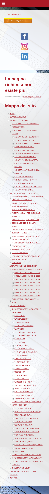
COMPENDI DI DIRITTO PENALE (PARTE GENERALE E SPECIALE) (27, 198)
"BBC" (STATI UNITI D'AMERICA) (27, 428)
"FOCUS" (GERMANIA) (23, 422)
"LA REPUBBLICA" (21, 319)
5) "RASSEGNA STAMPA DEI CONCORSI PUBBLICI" (27, 463)
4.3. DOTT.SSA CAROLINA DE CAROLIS (26, 165)
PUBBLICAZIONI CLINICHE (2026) (27, 273)
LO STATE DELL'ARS (20, 253)
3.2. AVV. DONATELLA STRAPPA (27, 153)
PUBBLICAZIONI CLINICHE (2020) (27, 293)
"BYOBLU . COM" (21, 375)
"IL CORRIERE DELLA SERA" (26, 332)
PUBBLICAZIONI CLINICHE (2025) (27, 276)
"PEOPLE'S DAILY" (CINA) (24, 435)
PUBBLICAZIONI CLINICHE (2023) (27, 283)
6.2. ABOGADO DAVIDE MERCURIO (28, 187)
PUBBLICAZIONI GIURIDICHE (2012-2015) (26, 300)
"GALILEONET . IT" (22, 379)
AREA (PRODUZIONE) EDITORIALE (23, 193)
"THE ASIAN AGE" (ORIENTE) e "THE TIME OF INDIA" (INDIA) (29, 439)
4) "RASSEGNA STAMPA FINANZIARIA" (27, 458)
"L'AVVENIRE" (20, 329)
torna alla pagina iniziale (32, 97)
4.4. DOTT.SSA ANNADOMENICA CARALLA (27, 171)
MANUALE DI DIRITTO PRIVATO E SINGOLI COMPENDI (25, 204)
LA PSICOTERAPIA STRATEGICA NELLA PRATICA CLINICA (27, 257)
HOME (12, 114)
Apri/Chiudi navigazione (24, 3)
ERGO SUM (16, 263)
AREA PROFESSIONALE (19, 120)
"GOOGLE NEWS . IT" (23, 359)
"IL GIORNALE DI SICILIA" (24, 349)
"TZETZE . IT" (20, 372)
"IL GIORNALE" (20, 342)
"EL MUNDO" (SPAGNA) (24, 425)
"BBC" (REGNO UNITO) (23, 415)
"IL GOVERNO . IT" (22, 362)
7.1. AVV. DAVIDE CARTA (24, 190)
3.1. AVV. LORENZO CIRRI (24, 150)
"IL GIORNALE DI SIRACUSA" (26, 352)
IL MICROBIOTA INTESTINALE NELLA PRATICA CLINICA (26, 244)
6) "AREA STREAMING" (21, 468)
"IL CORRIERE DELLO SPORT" (26, 336)
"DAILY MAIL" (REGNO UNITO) (26, 418)
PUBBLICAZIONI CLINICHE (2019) (27, 296)
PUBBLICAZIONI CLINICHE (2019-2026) (27, 269)
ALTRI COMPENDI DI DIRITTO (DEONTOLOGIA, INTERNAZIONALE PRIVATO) (26, 213)
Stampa (6, 489)
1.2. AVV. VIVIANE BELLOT (25, 140)
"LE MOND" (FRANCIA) (23, 408)
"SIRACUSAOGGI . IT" (23, 388)
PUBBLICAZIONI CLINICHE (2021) (27, 289)
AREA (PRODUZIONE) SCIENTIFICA (23, 266)
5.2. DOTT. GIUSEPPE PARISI (26, 180)
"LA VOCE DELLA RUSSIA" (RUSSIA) (29, 445)
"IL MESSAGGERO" (22, 322)
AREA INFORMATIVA (17, 306)
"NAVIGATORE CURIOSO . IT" (26, 398)
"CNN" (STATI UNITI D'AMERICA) (27, 432)
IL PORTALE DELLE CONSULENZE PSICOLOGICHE (25, 125)
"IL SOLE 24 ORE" (21, 346)
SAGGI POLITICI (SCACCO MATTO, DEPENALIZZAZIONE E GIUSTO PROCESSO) (25, 223)
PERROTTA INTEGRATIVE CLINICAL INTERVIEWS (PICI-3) (26, 238)
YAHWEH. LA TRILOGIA (21, 249)
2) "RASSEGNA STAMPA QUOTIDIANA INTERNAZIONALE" (26, 403)
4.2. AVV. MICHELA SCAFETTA (26, 160)
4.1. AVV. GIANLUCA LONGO (25, 157)
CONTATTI (14, 478)
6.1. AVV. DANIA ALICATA (24, 183)
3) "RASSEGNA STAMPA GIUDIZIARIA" (26, 455)
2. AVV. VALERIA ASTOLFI (24, 147)
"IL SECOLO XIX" (21, 355)
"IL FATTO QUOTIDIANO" (24, 326)
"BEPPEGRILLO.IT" (22, 369)
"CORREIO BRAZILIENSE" (24, 448)
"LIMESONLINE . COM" (23, 382)
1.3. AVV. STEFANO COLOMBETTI (27, 143)
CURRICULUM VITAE (18, 117)
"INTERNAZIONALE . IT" (24, 392)
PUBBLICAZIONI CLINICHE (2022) (27, 286)
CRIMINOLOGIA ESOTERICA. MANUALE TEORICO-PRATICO (27, 231)
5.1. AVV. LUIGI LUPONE (24, 177)
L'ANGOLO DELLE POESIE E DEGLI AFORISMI (23, 473)
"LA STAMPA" (20, 316)
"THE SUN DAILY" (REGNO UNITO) (28, 412)
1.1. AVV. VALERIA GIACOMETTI (27, 137)
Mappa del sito (18, 489)
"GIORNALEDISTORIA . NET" (25, 385)
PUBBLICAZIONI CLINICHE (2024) (27, 279)
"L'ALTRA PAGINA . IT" (23, 365)
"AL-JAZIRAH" (20, 451)
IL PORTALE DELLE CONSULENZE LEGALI (25, 132)
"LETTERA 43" (20, 339)
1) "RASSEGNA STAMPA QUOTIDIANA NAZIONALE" (26, 310)
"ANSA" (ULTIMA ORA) (23, 395)
